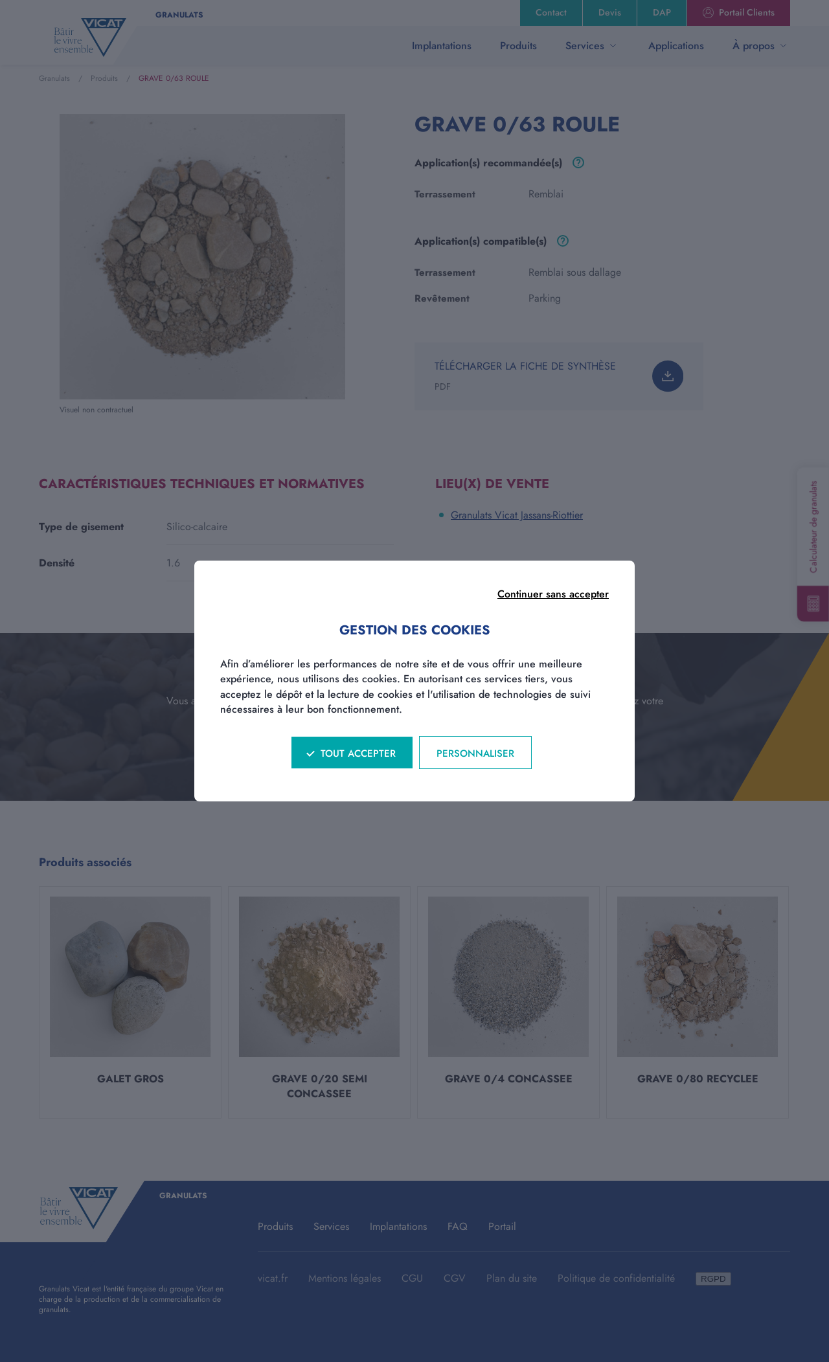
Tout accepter (358, 753)
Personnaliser (475, 753)
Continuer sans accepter (553, 593)
